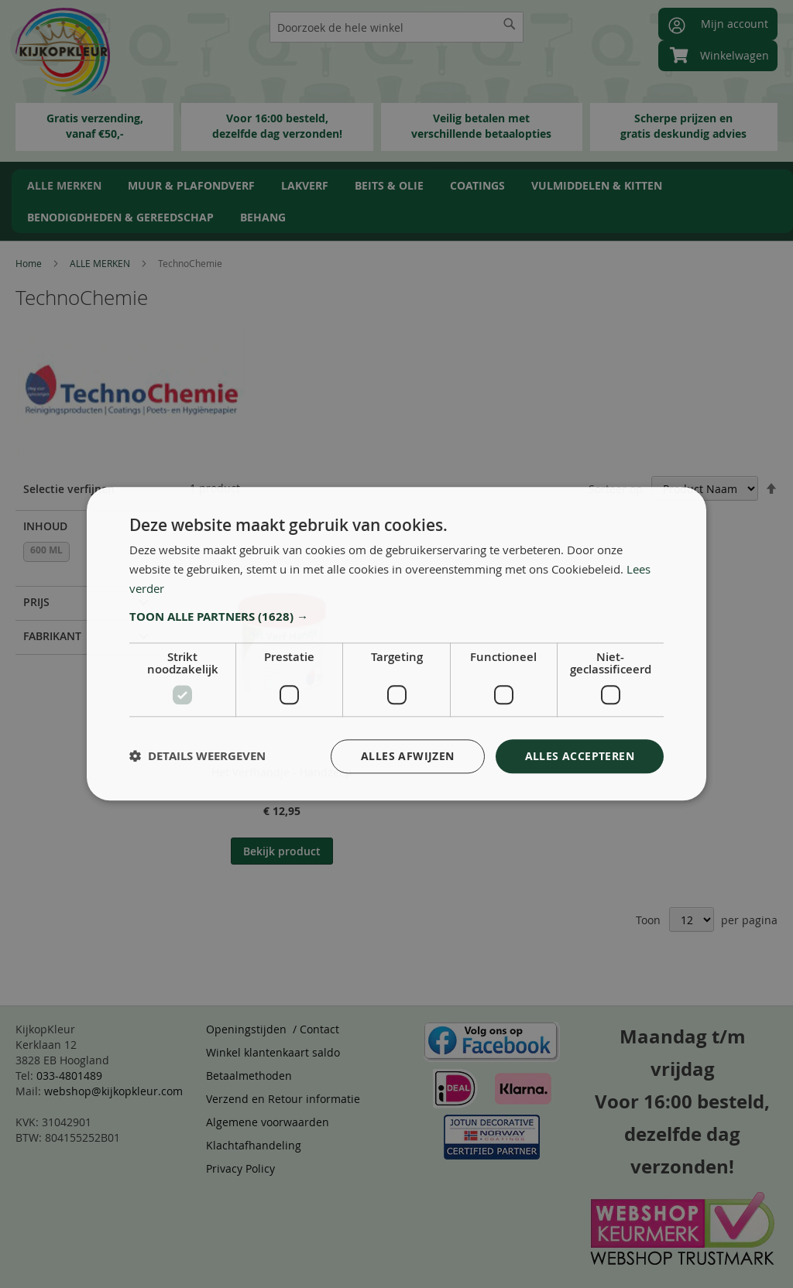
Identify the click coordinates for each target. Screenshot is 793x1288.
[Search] (509, 24)
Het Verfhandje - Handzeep (281, 772)
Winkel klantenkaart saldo (273, 1052)
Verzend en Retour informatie (283, 1098)
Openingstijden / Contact (272, 1029)
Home (29, 263)
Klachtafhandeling (253, 1145)
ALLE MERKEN (101, 263)
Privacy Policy (240, 1168)
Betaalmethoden (249, 1075)
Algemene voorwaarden (267, 1122)
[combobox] (396, 27)
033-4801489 (69, 1075)
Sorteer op (616, 488)
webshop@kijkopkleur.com (113, 1091)
